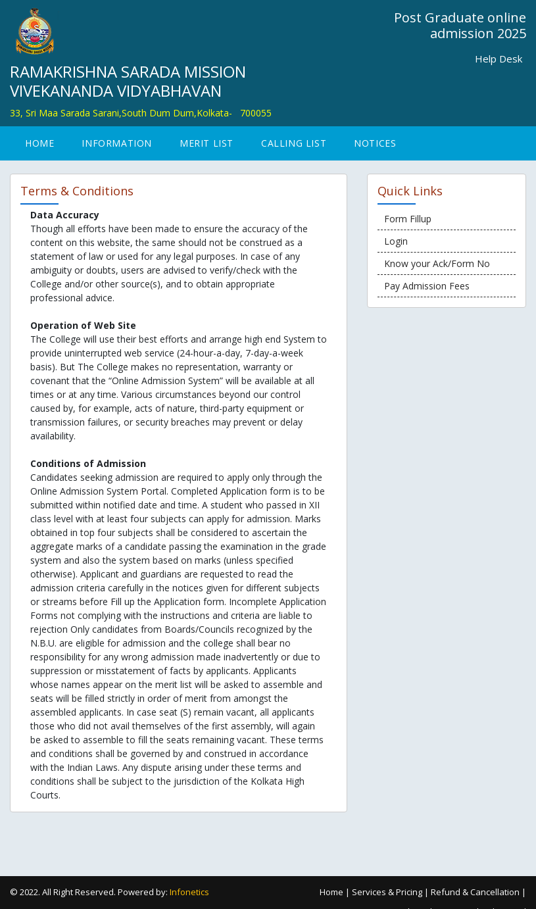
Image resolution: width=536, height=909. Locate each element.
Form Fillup (407, 218)
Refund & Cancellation (475, 892)
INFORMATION (117, 143)
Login (396, 241)
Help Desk (498, 58)
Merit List (206, 143)
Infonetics (189, 892)
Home (39, 143)
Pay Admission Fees (427, 286)
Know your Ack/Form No (437, 263)
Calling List (293, 143)
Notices (375, 143)
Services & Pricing (387, 892)
